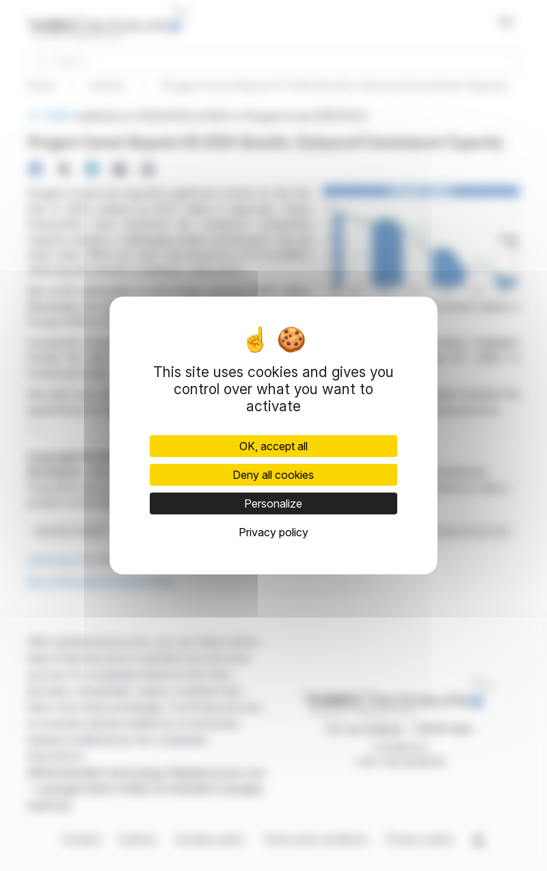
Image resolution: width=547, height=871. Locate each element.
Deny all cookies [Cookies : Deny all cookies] (273, 475)
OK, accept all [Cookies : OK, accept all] (273, 446)
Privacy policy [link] (273, 532)
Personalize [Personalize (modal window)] (273, 503)
